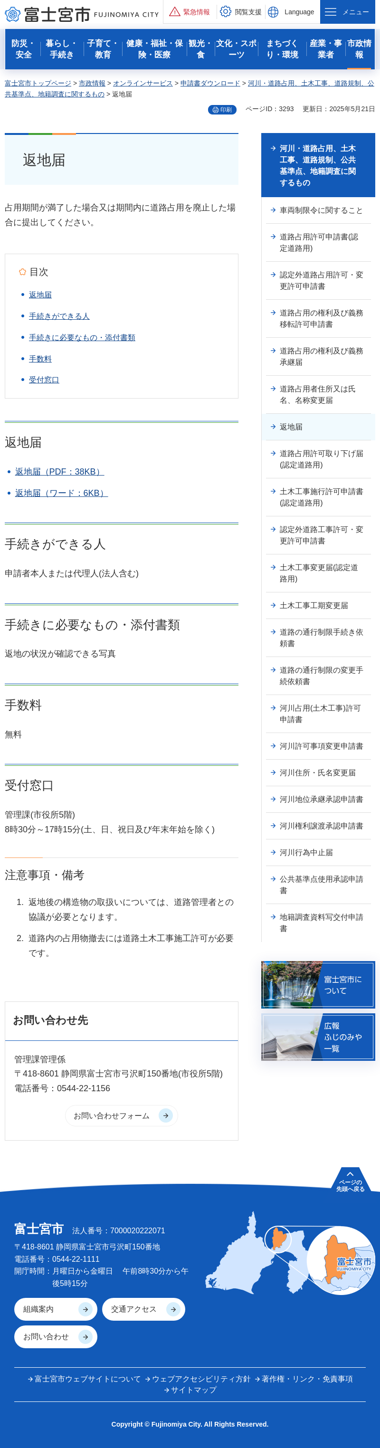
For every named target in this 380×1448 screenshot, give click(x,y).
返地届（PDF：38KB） (59, 471)
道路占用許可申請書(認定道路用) (319, 242)
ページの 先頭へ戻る (350, 1185)
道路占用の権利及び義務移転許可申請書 (321, 318)
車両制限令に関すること (321, 210)
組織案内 (38, 1309)
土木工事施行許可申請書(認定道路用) (321, 497)
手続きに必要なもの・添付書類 (82, 337)
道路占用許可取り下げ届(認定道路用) (321, 459)
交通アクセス (134, 1309)
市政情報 (92, 83)
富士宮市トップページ (38, 83)
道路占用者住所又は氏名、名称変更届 (318, 394)
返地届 (40, 295)
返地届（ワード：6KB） (61, 493)
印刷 (226, 109)
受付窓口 (44, 380)
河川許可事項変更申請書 (321, 746)
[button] (190, 11)
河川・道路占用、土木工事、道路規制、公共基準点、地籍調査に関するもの (318, 165)
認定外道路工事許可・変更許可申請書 (321, 535)
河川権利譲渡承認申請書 (321, 826)
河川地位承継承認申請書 (321, 799)
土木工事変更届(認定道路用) (319, 573)
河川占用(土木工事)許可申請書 (320, 714)
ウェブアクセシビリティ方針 (201, 1379)
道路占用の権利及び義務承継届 (321, 356)
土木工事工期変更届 (314, 605)
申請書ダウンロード (210, 83)
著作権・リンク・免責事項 (307, 1379)
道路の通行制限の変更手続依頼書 (321, 676)
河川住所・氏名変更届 (318, 773)
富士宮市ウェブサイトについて (88, 1379)
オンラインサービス (143, 83)
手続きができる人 (59, 316)
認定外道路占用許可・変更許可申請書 (321, 280)
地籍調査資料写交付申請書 (321, 923)
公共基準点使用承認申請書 (321, 885)
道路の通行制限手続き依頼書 (321, 638)
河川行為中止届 (306, 852)
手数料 (40, 359)
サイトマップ (194, 1390)
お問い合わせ (46, 1337)
